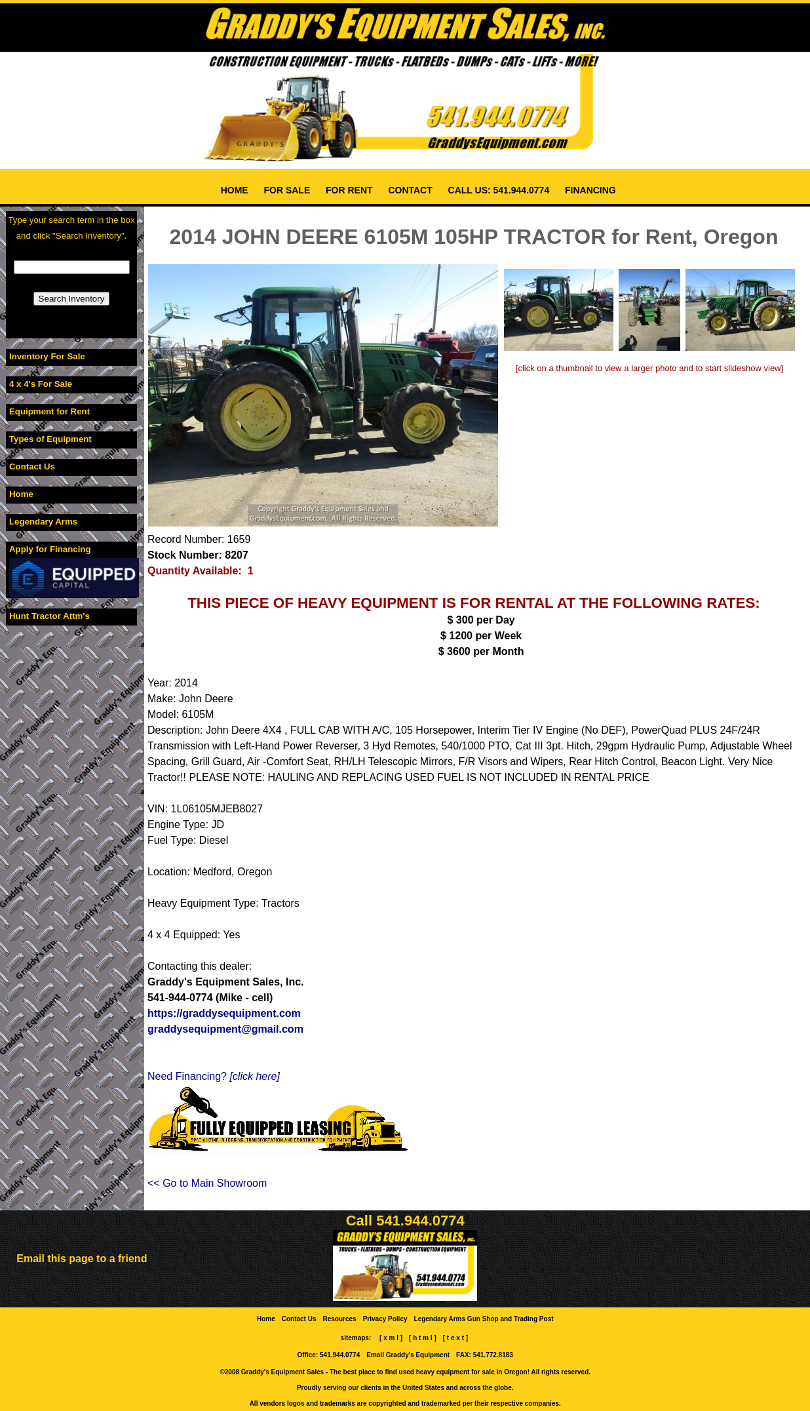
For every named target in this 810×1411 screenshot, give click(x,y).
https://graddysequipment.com (224, 1013)
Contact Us (32, 466)
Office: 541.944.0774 (329, 1355)
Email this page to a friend (81, 1258)
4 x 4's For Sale (40, 384)
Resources (339, 1318)
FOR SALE (287, 190)
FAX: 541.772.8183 (484, 1355)
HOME (234, 190)
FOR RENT (349, 190)
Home (21, 494)
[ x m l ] (390, 1337)
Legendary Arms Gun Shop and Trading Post (484, 1318)
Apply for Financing (50, 549)
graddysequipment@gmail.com (225, 1029)
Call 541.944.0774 (405, 1220)
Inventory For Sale (47, 356)
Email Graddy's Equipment (407, 1355)
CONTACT (410, 190)
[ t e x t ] (455, 1337)
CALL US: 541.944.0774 (499, 190)
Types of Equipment (50, 439)
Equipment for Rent (49, 411)
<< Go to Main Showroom (207, 1183)
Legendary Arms (43, 522)
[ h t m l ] (422, 1337)
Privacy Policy (385, 1318)
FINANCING (590, 190)
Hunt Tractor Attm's (49, 616)
